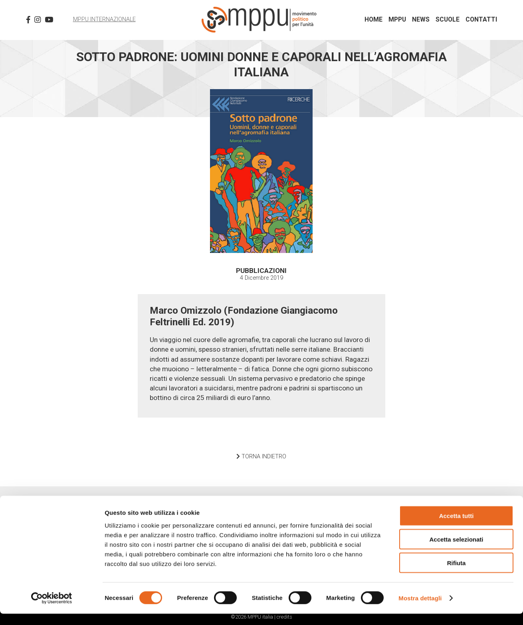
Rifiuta (456, 574)
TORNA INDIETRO (261, 456)
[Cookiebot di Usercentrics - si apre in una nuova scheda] (52, 609)
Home (373, 19)
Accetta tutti (456, 526)
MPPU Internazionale (104, 19)
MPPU (397, 19)
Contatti (481, 19)
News (421, 19)
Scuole (448, 19)
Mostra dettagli (420, 609)
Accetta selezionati (456, 550)
